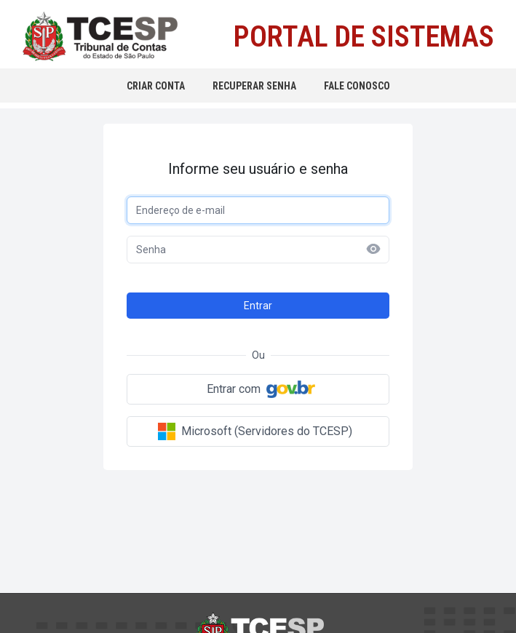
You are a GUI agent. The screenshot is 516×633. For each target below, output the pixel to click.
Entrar (258, 305)
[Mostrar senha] (373, 249)
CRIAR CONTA (156, 86)
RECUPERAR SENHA (254, 86)
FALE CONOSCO (357, 86)
